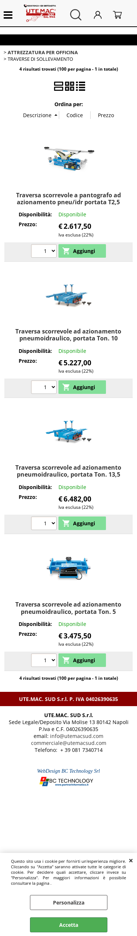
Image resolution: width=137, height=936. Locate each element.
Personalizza (68, 902)
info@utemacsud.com (76, 735)
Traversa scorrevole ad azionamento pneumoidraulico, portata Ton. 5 (68, 607)
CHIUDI (131, 860)
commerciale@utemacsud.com (68, 742)
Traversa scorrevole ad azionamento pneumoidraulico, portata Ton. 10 (68, 334)
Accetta (68, 924)
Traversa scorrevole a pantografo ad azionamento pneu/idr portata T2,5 (68, 198)
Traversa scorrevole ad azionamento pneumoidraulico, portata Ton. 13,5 (68, 470)
